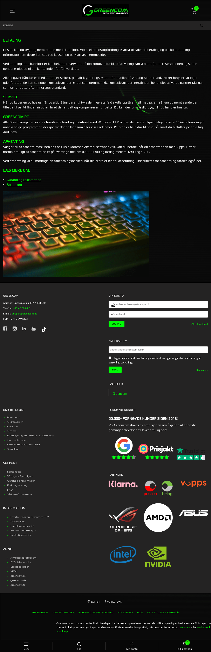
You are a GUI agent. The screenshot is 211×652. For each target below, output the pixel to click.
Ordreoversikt (15, 424)
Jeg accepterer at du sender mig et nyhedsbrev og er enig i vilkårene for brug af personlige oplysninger (154, 363)
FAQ (10, 492)
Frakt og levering (17, 488)
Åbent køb (14, 185)
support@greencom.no (24, 313)
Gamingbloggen (17, 442)
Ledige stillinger (20, 569)
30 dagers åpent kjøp (19, 479)
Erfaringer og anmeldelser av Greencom (31, 438)
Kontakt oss (14, 474)
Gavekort (12, 429)
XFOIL (14, 574)
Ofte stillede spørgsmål (163, 615)
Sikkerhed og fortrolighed (95, 615)
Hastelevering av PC (22, 528)
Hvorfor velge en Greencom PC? (30, 519)
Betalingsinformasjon (23, 533)
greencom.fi (18, 587)
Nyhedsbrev (125, 615)
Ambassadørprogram (23, 560)
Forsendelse (40, 615)
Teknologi (13, 451)
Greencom (120, 396)
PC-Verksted (18, 524)
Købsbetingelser (63, 615)
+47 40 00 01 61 (22, 308)
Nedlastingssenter (21, 537)
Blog (140, 615)
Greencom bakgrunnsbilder (23, 447)
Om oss (11, 433)
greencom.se (18, 578)
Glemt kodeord (199, 326)
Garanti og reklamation (24, 180)
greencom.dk (18, 583)
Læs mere (202, 372)
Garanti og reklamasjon (21, 483)
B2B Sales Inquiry (21, 565)
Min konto (13, 420)
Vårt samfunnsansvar (20, 497)
